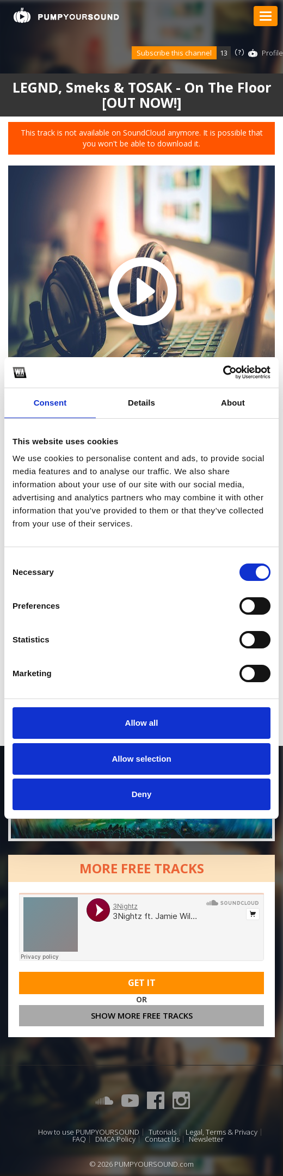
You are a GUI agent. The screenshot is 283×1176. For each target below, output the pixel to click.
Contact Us (162, 1139)
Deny (142, 794)
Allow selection (141, 758)
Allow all (141, 722)
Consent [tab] (50, 402)
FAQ (79, 1139)
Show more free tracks (142, 1015)
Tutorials (162, 1132)
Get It (142, 983)
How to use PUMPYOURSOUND (88, 1132)
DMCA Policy (115, 1139)
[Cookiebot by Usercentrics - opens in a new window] (222, 372)
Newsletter (206, 1139)
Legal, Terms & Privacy (221, 1132)
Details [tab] (141, 402)
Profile (272, 53)
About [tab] (233, 402)
